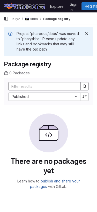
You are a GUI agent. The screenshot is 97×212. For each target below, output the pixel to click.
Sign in (73, 5)
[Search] (42, 86)
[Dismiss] (87, 34)
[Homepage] (24, 6)
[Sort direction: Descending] (84, 97)
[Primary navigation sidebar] (6, 19)
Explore (57, 6)
